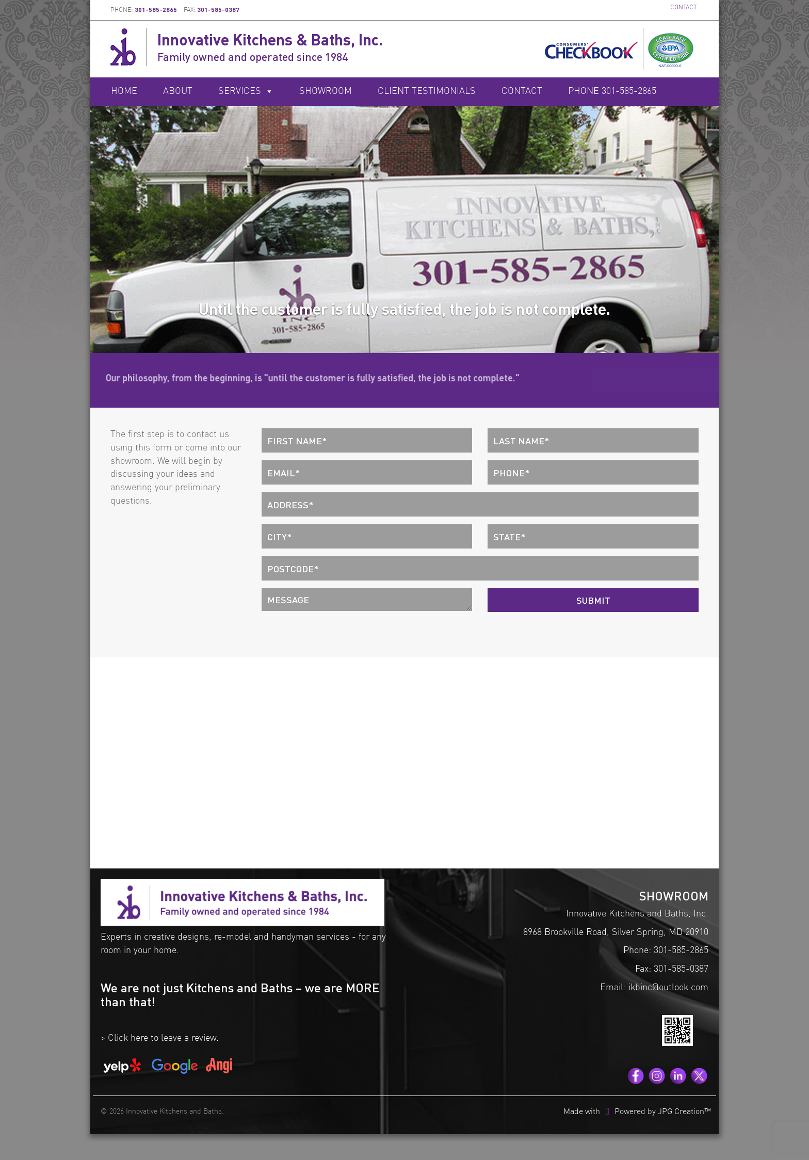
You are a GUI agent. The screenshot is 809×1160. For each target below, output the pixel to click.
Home (124, 91)
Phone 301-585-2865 (612, 91)
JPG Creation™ (684, 1112)
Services (245, 91)
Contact (521, 91)
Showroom (325, 91)
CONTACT (683, 8)
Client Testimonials (427, 91)
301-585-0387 (218, 9)
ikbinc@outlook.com (668, 987)
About (177, 91)
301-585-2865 (156, 9)
